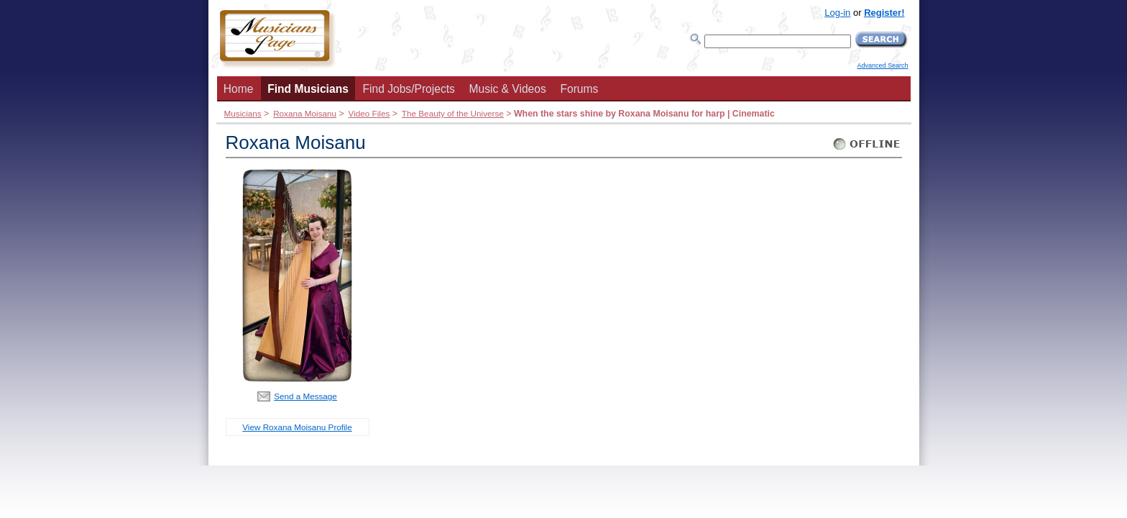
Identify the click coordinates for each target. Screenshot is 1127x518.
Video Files (369, 113)
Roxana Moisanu (304, 113)
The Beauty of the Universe (453, 113)
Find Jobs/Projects (409, 89)
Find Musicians (308, 89)
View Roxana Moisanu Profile (296, 427)
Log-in (837, 12)
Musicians (243, 113)
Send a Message (305, 396)
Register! (884, 12)
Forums (579, 89)
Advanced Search (882, 65)
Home (239, 89)
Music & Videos (507, 89)
